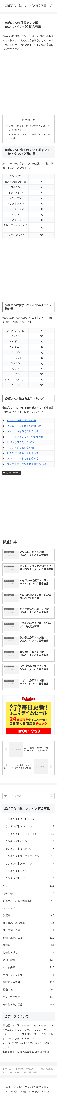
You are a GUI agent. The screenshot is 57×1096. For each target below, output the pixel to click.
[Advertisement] (28, 83)
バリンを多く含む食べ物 (20, 447)
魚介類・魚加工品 (11, 473)
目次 (24, 120)
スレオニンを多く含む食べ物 (23, 458)
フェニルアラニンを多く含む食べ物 (26, 464)
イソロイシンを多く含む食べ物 (24, 426)
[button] (51, 795)
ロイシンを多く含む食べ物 (21, 420)
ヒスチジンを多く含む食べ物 (23, 453)
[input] (28, 796)
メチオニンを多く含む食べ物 (23, 431)
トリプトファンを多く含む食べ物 (25, 437)
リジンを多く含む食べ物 (20, 442)
